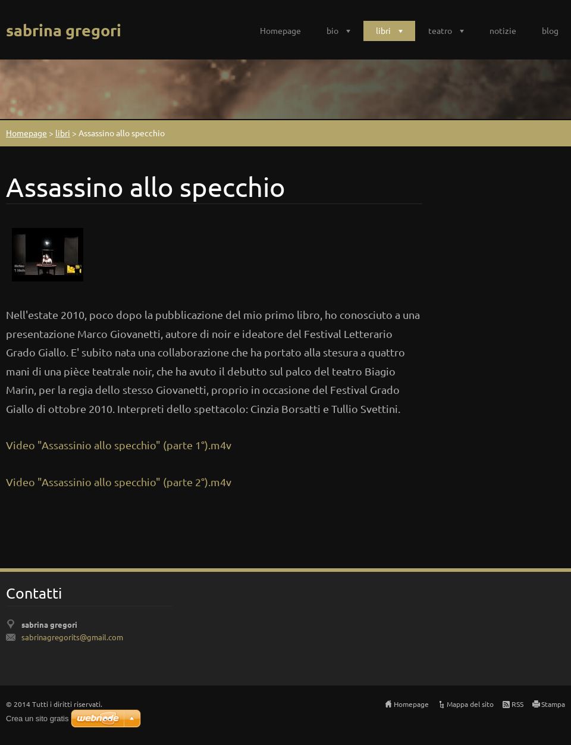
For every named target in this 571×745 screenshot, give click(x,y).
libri (383, 30)
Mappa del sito (470, 704)
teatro (440, 30)
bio (332, 30)
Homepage (280, 30)
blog (550, 30)
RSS (517, 704)
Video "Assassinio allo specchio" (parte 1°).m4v (118, 445)
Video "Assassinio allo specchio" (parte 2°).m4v (118, 481)
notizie (503, 30)
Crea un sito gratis (37, 718)
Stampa (553, 704)
